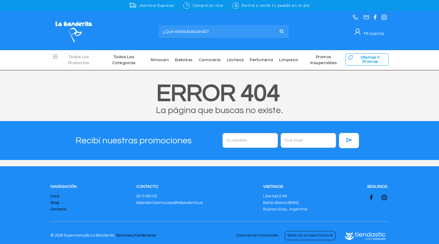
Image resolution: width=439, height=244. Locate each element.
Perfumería (261, 60)
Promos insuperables (323, 60)
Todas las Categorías (124, 60)
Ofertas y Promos (370, 60)
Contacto (58, 209)
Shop (54, 203)
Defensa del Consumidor (257, 235)
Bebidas (184, 60)
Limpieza (288, 60)
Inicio (54, 196)
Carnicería (210, 60)
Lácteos (235, 60)
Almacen (159, 60)
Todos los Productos (78, 60)
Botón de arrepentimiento (310, 235)
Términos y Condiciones (136, 235)
